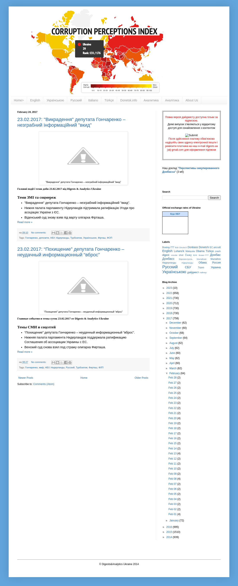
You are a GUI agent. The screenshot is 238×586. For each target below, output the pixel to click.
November (175, 327)
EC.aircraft (215, 247)
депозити (44, 237)
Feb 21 (173, 413)
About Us (192, 100)
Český (188, 255)
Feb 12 (173, 458)
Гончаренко (31, 237)
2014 (169, 537)
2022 (169, 293)
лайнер (203, 272)
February (174, 373)
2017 (169, 318)
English (35, 100)
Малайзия (201, 259)
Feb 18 (173, 428)
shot (181, 255)
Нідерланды (62, 237)
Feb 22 (173, 408)
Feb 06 (173, 488)
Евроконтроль (186, 259)
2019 (169, 308)
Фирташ (93, 367)
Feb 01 (173, 514)
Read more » (24, 222)
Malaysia (190, 251)
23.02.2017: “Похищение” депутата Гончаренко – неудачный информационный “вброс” (70, 251)
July (172, 348)
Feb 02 (173, 509)
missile (174, 255)
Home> (19, 100)
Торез (201, 267)
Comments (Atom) (43, 384)
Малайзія (216, 259)
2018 (169, 313)
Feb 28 (173, 377)
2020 (169, 303)
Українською (55, 100)
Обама (203, 262)
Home (83, 377)
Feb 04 (173, 499)
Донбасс (168, 258)
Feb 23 (173, 402)
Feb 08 (173, 478)
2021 (169, 298)
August (173, 343)
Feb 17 (173, 433)
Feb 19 (173, 423)
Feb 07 (173, 483)
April (172, 363)
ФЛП (101, 367)
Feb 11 (173, 463)
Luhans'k (179, 251)
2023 (169, 287)
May (172, 358)
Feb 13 (173, 453)
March (173, 368)
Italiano (93, 100)
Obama (200, 251)
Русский (76, 100)
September (176, 337)
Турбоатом (76, 237)
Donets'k (204, 247)
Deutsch (183, 247)
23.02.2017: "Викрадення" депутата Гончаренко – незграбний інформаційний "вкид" (71, 122)
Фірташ (102, 237)
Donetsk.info (128, 100)
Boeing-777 (168, 247)
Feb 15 (173, 443)
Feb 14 (173, 448)
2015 (169, 531)
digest (165, 255)
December (175, 322)
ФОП (109, 237)
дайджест (193, 272)
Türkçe (109, 100)
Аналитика (151, 100)
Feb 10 (173, 468)
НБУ (52, 237)
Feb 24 (173, 397)
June (172, 352)
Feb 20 (173, 418)
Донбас (215, 255)
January (174, 520)
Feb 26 (173, 387)
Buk (177, 247)
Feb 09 (173, 473)
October (174, 332)
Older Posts (141, 377)
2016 (169, 527)
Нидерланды (57, 367)
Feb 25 (173, 392)
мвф (41, 367)
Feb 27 (173, 382)
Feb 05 (173, 493)
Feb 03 (173, 504)
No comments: (39, 232)
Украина (216, 267)
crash (218, 251)
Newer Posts (25, 377)
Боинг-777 (204, 255)
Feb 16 (173, 438)
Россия (216, 262)
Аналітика (172, 100)
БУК (195, 255)
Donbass (193, 247)
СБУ (188, 267)
